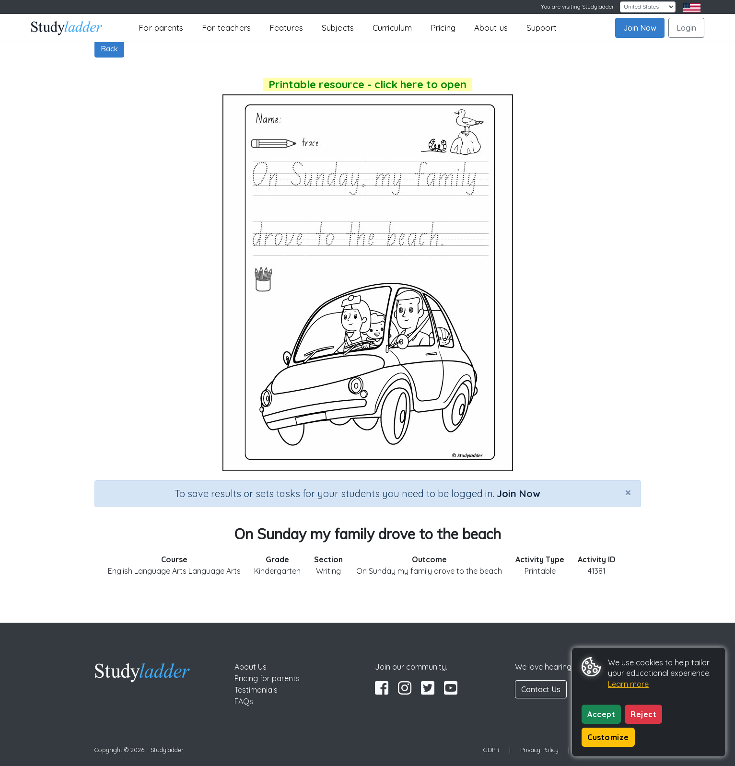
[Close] (628, 492)
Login (686, 28)
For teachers (226, 28)
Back (109, 48)
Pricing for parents (267, 678)
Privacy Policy (539, 750)
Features (286, 28)
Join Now (639, 28)
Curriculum (392, 28)
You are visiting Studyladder (577, 6)
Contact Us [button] (540, 689)
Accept (601, 714)
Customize (608, 737)
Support (541, 28)
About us (491, 28)
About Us (250, 667)
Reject (643, 714)
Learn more (628, 684)
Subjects (338, 28)
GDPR (491, 750)
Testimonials (256, 690)
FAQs (243, 701)
